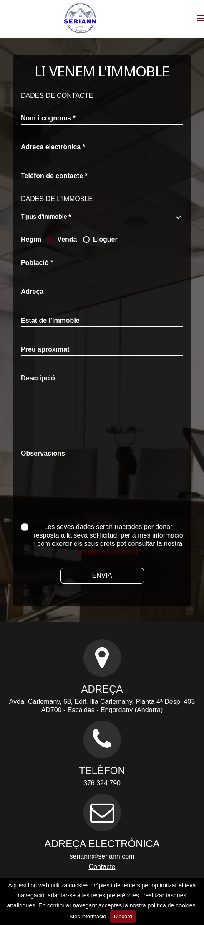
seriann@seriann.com (102, 856)
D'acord (123, 916)
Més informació (88, 916)
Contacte (101, 866)
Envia (102, 575)
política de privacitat (108, 552)
